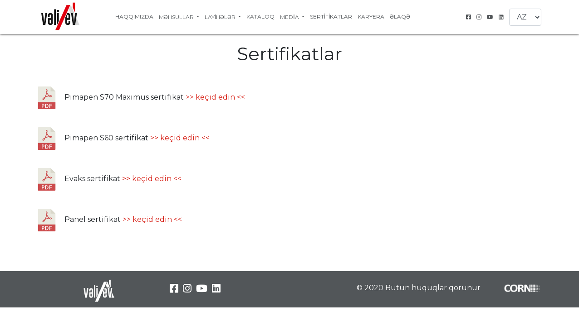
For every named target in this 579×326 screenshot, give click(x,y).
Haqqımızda (134, 16)
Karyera (371, 16)
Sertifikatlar (331, 16)
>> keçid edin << (215, 97)
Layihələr (221, 17)
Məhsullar (177, 17)
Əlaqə (400, 16)
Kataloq (260, 16)
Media (290, 17)
